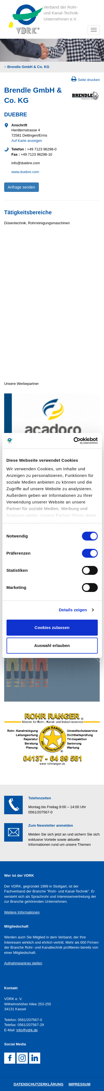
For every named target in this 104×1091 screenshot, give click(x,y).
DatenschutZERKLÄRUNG (39, 1084)
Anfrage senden (21, 187)
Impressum (79, 1084)
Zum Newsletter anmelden (50, 825)
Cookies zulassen (52, 627)
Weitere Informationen (22, 912)
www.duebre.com (25, 172)
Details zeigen (73, 609)
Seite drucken (89, 80)
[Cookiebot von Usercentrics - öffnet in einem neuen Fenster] (74, 440)
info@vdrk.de (27, 1030)
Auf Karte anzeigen (26, 141)
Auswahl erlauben (52, 645)
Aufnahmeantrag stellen (23, 963)
